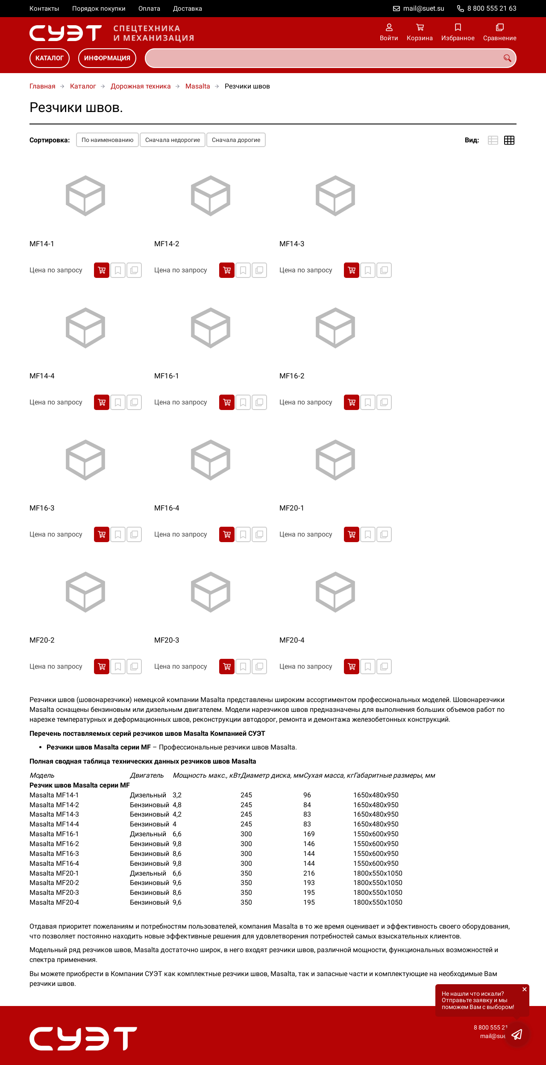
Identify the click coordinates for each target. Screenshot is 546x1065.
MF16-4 (166, 508)
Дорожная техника (141, 86)
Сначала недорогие (172, 139)
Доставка (187, 8)
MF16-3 (42, 508)
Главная (42, 86)
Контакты (44, 8)
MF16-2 (292, 376)
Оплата (149, 8)
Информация (107, 58)
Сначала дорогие (236, 139)
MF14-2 (166, 243)
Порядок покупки (99, 8)
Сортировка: (49, 140)
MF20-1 (292, 508)
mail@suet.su (423, 8)
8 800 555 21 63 (492, 8)
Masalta (197, 86)
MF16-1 (166, 376)
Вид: (472, 140)
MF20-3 (166, 640)
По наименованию (107, 139)
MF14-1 (42, 243)
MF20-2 (42, 640)
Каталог (49, 58)
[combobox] (331, 58)
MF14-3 (292, 243)
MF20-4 (292, 640)
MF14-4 (42, 376)
